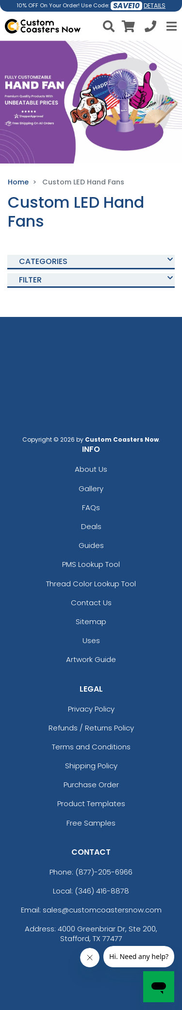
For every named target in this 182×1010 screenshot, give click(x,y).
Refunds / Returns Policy (91, 728)
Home (18, 182)
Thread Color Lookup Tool (91, 584)
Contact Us (91, 602)
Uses (91, 640)
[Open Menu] (170, 26)
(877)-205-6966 (103, 872)
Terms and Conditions (91, 747)
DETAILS (154, 5)
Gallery (91, 488)
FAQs (91, 507)
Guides (91, 545)
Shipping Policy (91, 766)
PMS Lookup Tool (91, 564)
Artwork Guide (91, 659)
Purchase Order (91, 784)
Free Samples (91, 823)
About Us (91, 469)
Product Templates (91, 803)
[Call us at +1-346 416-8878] (150, 28)
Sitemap (91, 621)
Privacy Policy (91, 709)
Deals (91, 526)
